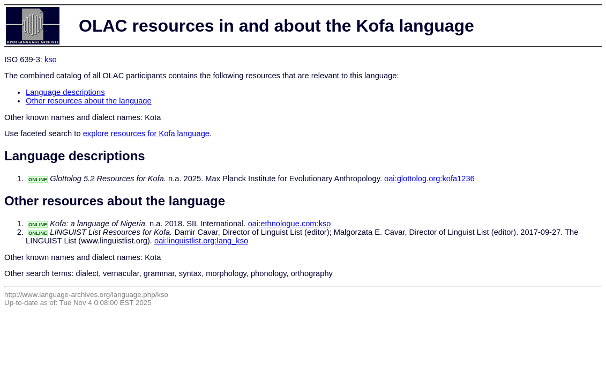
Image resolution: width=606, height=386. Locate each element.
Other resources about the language (89, 100)
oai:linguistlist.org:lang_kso (201, 240)
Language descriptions (65, 92)
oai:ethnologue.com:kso (289, 223)
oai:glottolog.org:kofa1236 (429, 178)
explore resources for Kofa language (146, 133)
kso (50, 59)
